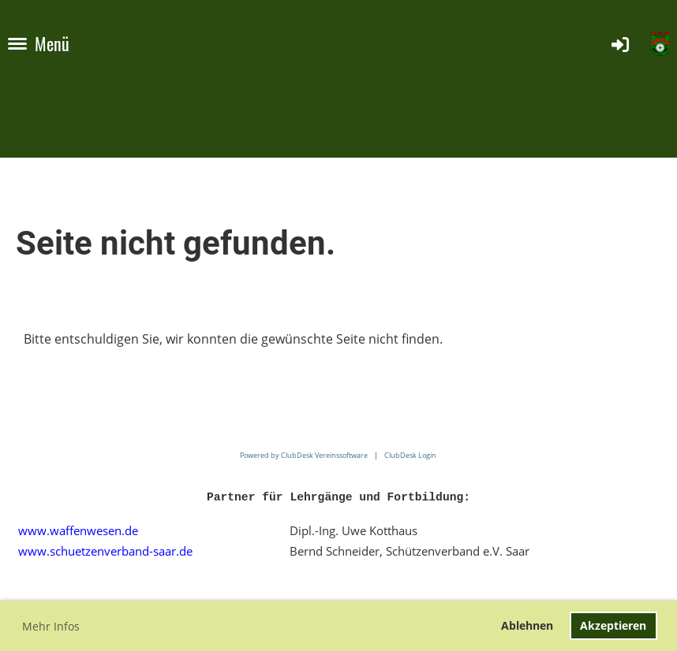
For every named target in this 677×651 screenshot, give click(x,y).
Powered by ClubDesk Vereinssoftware (304, 455)
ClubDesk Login (410, 455)
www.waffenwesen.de (78, 530)
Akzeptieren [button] (613, 625)
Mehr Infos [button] (51, 626)
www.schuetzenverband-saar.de (105, 551)
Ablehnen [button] (527, 625)
